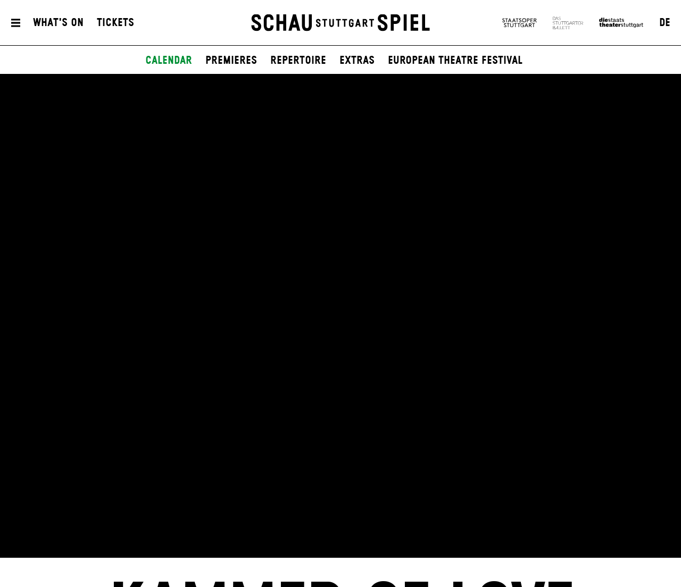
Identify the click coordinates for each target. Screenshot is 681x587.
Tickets (115, 23)
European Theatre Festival (455, 60)
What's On (58, 23)
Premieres (231, 60)
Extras (357, 60)
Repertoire (298, 60)
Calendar (168, 60)
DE (664, 23)
